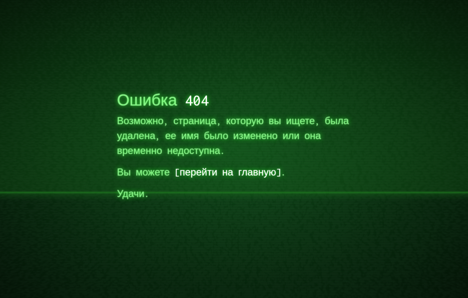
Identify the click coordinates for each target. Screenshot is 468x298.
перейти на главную (228, 171)
